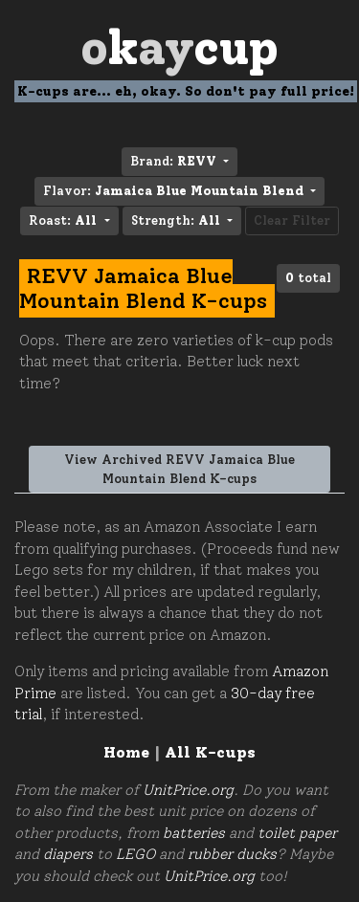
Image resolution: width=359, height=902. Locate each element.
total (308, 278)
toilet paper (297, 833)
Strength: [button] (177, 220)
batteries (194, 833)
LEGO (135, 854)
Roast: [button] (65, 220)
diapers (68, 854)
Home (126, 752)
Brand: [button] (175, 161)
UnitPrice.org (188, 790)
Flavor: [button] (175, 191)
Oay (179, 47)
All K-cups (210, 752)
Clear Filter (292, 220)
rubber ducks (232, 854)
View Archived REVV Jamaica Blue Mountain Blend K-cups (179, 469)
